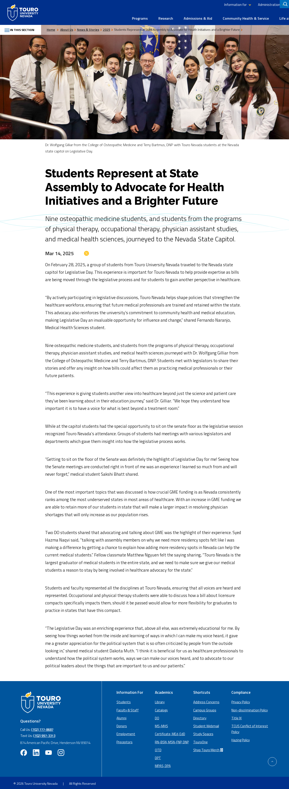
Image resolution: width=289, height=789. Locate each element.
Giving (272, 4)
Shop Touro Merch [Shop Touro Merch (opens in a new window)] (208, 748)
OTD (158, 748)
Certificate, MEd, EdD (170, 732)
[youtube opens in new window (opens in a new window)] (48, 751)
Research (109, 16)
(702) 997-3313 (44, 734)
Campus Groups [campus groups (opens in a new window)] (204, 708)
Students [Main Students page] (124, 700)
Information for (179, 4)
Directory (240, 4)
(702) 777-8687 (42, 728)
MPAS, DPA (163, 764)
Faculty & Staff (128, 708)
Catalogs (161, 708)
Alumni (121, 716)
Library (257, 4)
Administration (212, 4)
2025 (111, 27)
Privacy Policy (240, 700)
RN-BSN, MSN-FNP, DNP (172, 740)
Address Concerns (206, 700)
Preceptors (125, 740)
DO (157, 716)
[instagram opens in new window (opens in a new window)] (61, 751)
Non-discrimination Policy (249, 708)
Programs (83, 16)
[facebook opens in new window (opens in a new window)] (23, 751)
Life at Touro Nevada (240, 16)
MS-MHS (161, 724)
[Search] (284, 5)
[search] (284, 5)
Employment (126, 732)
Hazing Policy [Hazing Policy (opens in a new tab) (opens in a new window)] (240, 738)
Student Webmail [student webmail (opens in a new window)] (206, 724)
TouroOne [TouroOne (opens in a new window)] (200, 740)
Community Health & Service (189, 16)
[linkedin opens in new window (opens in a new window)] (36, 751)
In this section (22, 28)
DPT (158, 756)
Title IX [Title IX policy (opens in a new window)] (236, 716)
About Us (275, 16)
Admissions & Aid (141, 16)
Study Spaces (203, 732)
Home (55, 27)
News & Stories (93, 27)
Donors (122, 724)
